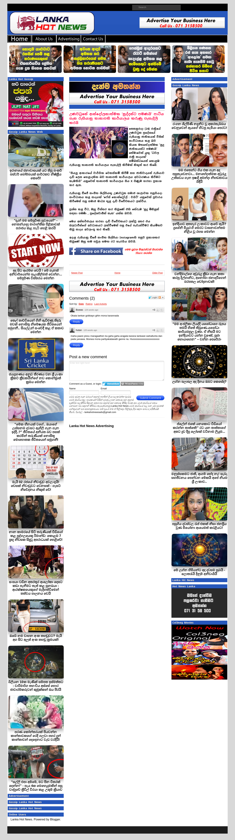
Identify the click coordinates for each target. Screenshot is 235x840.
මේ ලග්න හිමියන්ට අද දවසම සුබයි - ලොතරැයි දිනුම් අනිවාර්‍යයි (199, 572)
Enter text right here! (116, 371)
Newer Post (77, 273)
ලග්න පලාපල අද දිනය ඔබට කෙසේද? (199, 381)
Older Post (157, 273)
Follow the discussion (161, 297)
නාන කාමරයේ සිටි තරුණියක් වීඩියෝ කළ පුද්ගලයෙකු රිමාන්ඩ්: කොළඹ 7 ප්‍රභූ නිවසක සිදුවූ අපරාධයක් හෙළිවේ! (36, 536)
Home (117, 273)
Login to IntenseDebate (111, 384)
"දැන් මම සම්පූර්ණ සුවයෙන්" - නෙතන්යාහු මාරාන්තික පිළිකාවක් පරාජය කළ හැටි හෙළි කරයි (36, 224)
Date (81, 304)
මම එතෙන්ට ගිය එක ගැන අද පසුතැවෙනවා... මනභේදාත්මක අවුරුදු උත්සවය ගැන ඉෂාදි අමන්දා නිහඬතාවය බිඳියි (199, 175)
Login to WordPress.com (132, 384)
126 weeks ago (91, 310)
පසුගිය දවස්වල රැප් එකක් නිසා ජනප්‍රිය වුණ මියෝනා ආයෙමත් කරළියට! (199, 526)
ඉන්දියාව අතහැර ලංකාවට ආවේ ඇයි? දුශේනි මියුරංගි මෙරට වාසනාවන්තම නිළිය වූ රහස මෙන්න (199, 227)
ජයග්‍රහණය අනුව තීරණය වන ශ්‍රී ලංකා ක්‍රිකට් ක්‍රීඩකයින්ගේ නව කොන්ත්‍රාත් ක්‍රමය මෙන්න (36, 378)
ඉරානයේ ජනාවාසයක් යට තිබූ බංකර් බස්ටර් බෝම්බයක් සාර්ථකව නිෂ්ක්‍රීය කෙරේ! (36, 174)
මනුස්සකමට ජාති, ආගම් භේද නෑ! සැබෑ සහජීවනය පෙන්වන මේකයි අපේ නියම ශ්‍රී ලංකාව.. (199, 477)
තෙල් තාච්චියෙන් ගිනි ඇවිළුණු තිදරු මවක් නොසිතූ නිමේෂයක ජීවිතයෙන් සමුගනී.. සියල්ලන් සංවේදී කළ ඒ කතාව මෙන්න (36, 326)
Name (72, 388)
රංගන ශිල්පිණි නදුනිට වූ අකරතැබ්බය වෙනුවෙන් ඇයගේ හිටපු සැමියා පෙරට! (199, 126)
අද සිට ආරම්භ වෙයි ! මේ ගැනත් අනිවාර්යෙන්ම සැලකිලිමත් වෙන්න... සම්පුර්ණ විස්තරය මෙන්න (35, 274)
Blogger (55, 819)
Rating (89, 304)
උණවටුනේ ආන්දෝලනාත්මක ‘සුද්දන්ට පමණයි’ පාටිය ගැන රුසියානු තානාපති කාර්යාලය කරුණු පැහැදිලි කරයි (116, 118)
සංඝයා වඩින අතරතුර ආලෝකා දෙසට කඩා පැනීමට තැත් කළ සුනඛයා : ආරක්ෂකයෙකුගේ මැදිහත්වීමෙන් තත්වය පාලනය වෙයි (35, 587)
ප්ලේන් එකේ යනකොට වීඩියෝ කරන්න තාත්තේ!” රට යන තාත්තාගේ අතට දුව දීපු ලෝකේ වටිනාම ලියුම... (199, 427)
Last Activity (100, 304)
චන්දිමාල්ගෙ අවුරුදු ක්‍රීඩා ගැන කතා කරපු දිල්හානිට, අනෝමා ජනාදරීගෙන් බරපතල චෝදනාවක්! (199, 277)
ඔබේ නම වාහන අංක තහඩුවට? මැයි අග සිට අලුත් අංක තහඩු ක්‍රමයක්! (36, 637)
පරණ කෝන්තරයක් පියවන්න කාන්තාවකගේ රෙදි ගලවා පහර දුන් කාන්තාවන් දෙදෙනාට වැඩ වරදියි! (36, 735)
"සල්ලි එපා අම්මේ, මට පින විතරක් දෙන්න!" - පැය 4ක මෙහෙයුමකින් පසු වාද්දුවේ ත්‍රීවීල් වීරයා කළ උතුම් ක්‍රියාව (36, 785)
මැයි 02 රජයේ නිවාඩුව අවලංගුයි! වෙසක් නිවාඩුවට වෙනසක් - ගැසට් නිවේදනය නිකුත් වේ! (36, 486)
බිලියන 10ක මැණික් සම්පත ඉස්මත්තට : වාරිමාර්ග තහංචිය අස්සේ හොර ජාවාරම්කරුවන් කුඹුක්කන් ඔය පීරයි (35, 685)
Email (104, 388)
